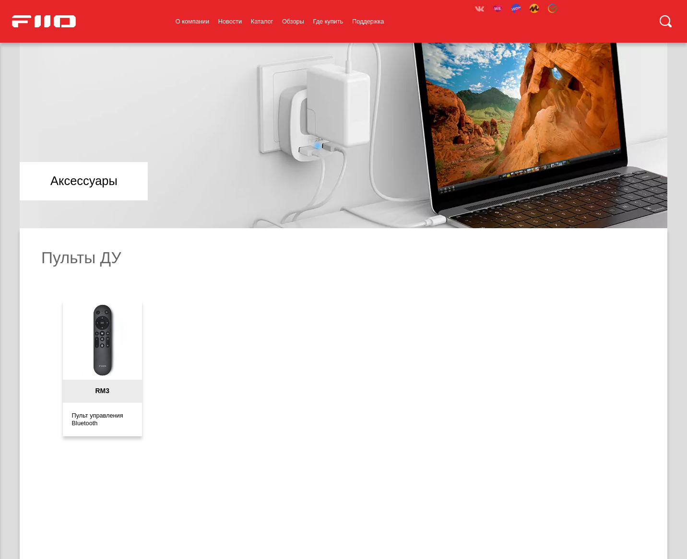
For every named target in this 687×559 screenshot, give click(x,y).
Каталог (262, 21)
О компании (192, 21)
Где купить (328, 21)
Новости (230, 21)
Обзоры (293, 21)
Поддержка (368, 21)
